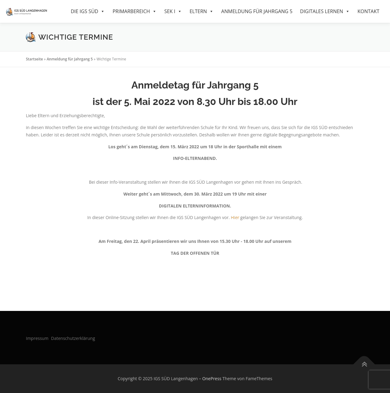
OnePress (212, 378)
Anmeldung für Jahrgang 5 (256, 11)
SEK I (173, 11)
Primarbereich (134, 11)
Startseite (34, 59)
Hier (235, 217)
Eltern (202, 11)
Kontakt (368, 11)
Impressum (37, 338)
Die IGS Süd (88, 11)
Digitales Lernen (325, 11)
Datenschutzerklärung (73, 338)
